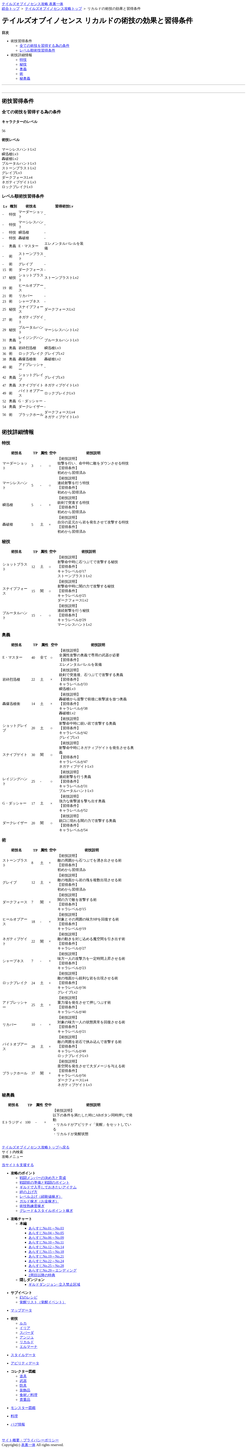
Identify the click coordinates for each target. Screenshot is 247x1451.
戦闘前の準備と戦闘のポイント (44, 1182)
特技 (23, 60)
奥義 (23, 69)
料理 (14, 1416)
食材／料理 (28, 1395)
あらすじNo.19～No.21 (46, 1256)
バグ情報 (18, 1424)
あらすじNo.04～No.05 (46, 1233)
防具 (23, 1385)
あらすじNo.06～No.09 (46, 1238)
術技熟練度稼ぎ (32, 1206)
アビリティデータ (25, 1363)
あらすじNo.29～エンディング (53, 1270)
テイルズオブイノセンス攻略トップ (53, 8)
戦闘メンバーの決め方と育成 (43, 1178)
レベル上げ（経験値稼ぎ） (41, 1196)
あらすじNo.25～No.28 (46, 1266)
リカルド (27, 1342)
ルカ (23, 1323)
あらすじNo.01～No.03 (46, 1228)
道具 (23, 1376)
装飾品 (25, 1390)
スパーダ (27, 1333)
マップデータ (21, 1310)
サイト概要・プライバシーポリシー (30, 1440)
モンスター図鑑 (23, 1408)
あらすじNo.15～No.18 (46, 1252)
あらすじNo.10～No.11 (46, 1242)
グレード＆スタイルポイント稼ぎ (46, 1211)
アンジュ (27, 1337)
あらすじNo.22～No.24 (46, 1261)
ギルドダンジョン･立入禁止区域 (54, 1284)
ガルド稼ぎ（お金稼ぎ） (39, 1201)
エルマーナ (28, 1347)
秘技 (23, 64)
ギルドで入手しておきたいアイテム (48, 1187)
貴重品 (25, 1399)
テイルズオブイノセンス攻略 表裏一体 (32, 4)
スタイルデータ (23, 1355)
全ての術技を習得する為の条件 (44, 46)
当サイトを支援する (18, 1165)
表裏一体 (28, 1445)
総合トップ (11, 8)
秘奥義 (25, 78)
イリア (25, 1328)
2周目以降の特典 (42, 1275)
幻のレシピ (28, 1297)
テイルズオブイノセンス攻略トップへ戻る (35, 1147)
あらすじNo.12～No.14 (46, 1247)
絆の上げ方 (28, 1192)
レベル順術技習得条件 (37, 50)
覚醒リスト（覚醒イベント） (43, 1302)
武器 (23, 1381)
